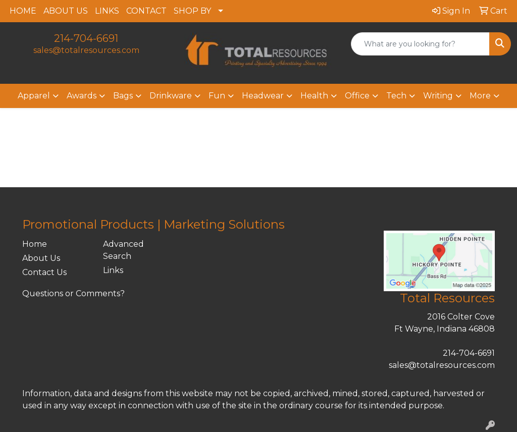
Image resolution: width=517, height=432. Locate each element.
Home (34, 244)
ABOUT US (65, 11)
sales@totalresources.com (86, 50)
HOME (23, 11)
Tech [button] (396, 95)
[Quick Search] (420, 44)
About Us (41, 258)
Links (113, 270)
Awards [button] (81, 95)
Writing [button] (438, 95)
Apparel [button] (34, 95)
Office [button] (357, 95)
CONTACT (146, 11)
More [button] (480, 95)
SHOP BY (192, 11)
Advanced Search (123, 250)
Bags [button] (123, 95)
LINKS (107, 11)
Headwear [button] (263, 95)
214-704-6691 (86, 38)
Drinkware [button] (170, 95)
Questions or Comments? (73, 293)
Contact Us (44, 272)
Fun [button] (217, 95)
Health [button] (314, 95)
